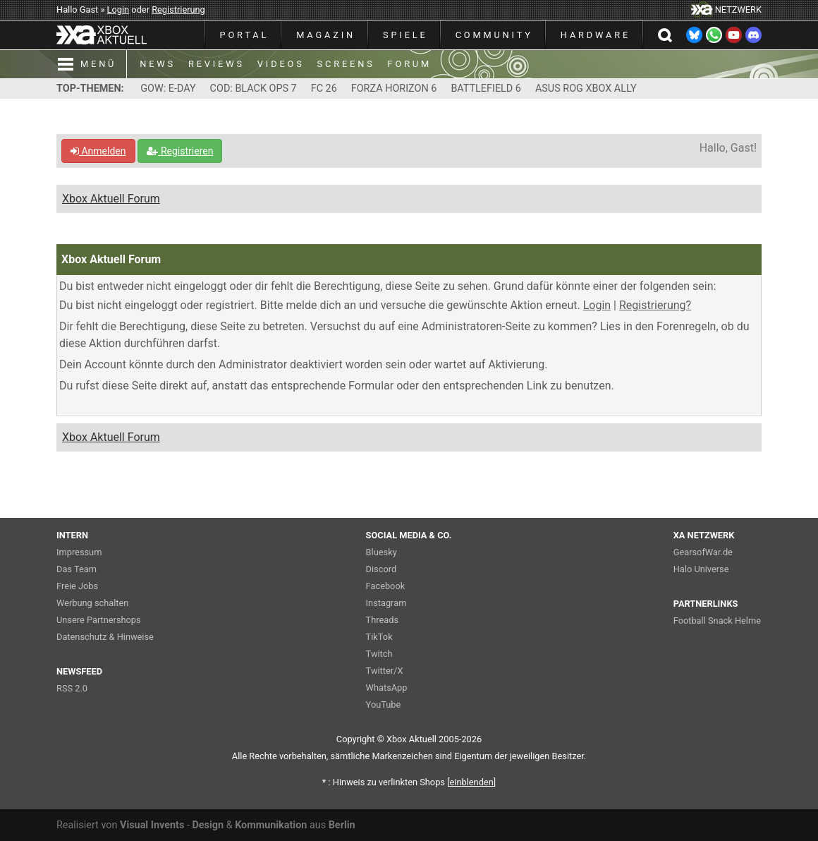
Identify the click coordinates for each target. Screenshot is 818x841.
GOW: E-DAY (167, 89)
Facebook (385, 586)
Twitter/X (384, 670)
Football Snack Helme (717, 620)
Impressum (79, 552)
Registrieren (180, 151)
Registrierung (178, 9)
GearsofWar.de (703, 552)
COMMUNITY (494, 35)
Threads (382, 620)
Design (208, 825)
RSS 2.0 (71, 688)
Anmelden (98, 151)
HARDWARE (595, 35)
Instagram (386, 603)
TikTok (379, 636)
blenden (472, 782)
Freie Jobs (77, 586)
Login (118, 9)
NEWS (158, 64)
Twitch (379, 653)
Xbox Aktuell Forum (111, 198)
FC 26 (324, 89)
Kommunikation (271, 825)
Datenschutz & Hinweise (105, 636)
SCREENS (346, 64)
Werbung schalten (92, 603)
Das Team (76, 569)
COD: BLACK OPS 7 (253, 89)
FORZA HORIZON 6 (394, 89)
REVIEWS (216, 64)
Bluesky (381, 552)
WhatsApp (387, 687)
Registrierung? (655, 305)
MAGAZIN (325, 35)
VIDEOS (281, 64)
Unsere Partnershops (98, 620)
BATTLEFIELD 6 (486, 89)
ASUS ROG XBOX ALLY (586, 89)
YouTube (383, 704)
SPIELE (405, 35)
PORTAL (244, 35)
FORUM (410, 64)
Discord (381, 569)
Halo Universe (701, 569)
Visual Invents (152, 825)
